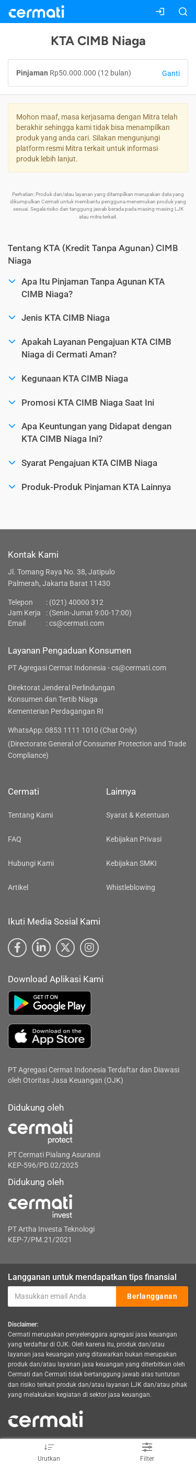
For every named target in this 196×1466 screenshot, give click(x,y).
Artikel (18, 887)
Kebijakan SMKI (131, 863)
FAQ (14, 839)
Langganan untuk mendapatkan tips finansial (92, 1277)
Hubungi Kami (31, 863)
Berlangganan (152, 1296)
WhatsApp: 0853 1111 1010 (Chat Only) (72, 730)
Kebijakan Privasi (134, 839)
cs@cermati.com (76, 623)
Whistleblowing (130, 887)
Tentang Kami (30, 815)
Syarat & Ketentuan (137, 815)
